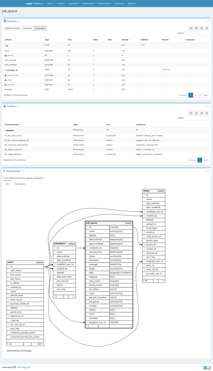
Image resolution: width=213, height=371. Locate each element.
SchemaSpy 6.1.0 (22, 367)
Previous (183, 95)
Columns (61, 3)
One (7, 184)
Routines (132, 3)
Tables (51, 3)
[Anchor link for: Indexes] (17, 106)
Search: (193, 33)
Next (206, 95)
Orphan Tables (104, 3)
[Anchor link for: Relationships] (22, 170)
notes (142, 45)
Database (34, 3)
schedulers (166, 69)
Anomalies (119, 3)
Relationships (88, 3)
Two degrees (19, 184)
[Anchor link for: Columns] (18, 21)
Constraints (73, 3)
